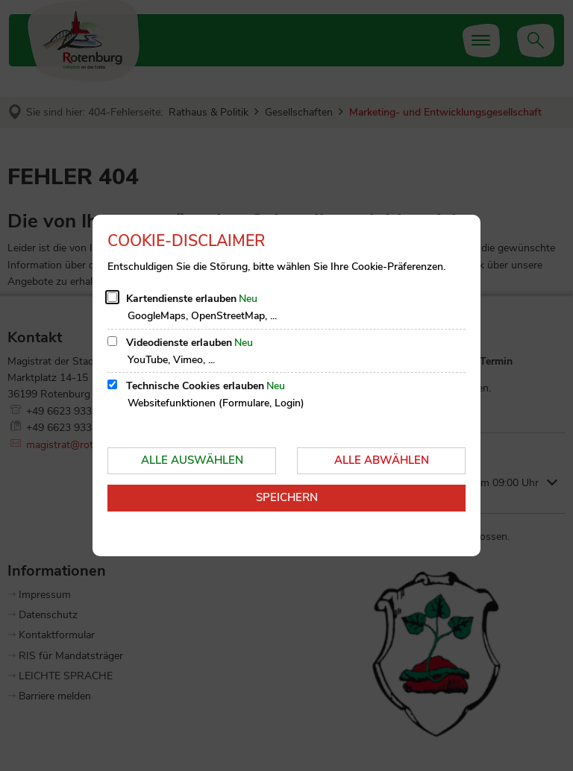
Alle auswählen (192, 460)
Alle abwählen (381, 460)
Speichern (287, 497)
